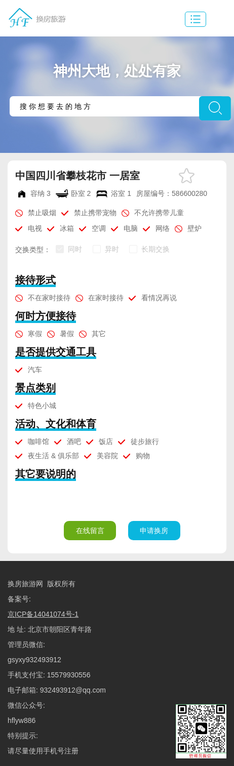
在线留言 (90, 531)
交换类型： (33, 250)
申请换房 (154, 531)
